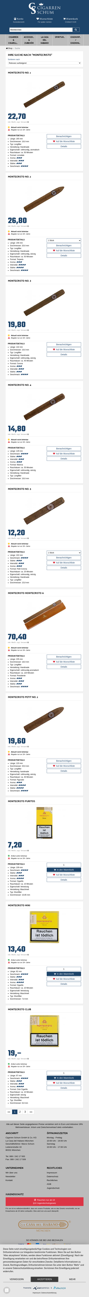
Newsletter (10, 1176)
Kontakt (9, 1180)
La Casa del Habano (45, 40)
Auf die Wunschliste (64, 141)
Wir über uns (11, 1173)
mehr (72, 1279)
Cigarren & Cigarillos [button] (13, 40)
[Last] (31, 1112)
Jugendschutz (53, 1188)
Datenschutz (52, 1176)
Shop (9, 48)
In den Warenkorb (64, 870)
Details (64, 146)
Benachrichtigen (63, 136)
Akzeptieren (44, 1279)
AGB (49, 1184)
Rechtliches (52, 1180)
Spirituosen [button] (61, 37)
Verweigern (17, 1279)
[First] (9, 1112)
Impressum (52, 1173)
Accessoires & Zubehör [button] (30, 40)
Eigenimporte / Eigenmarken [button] (76, 40)
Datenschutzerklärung (49, 1293)
